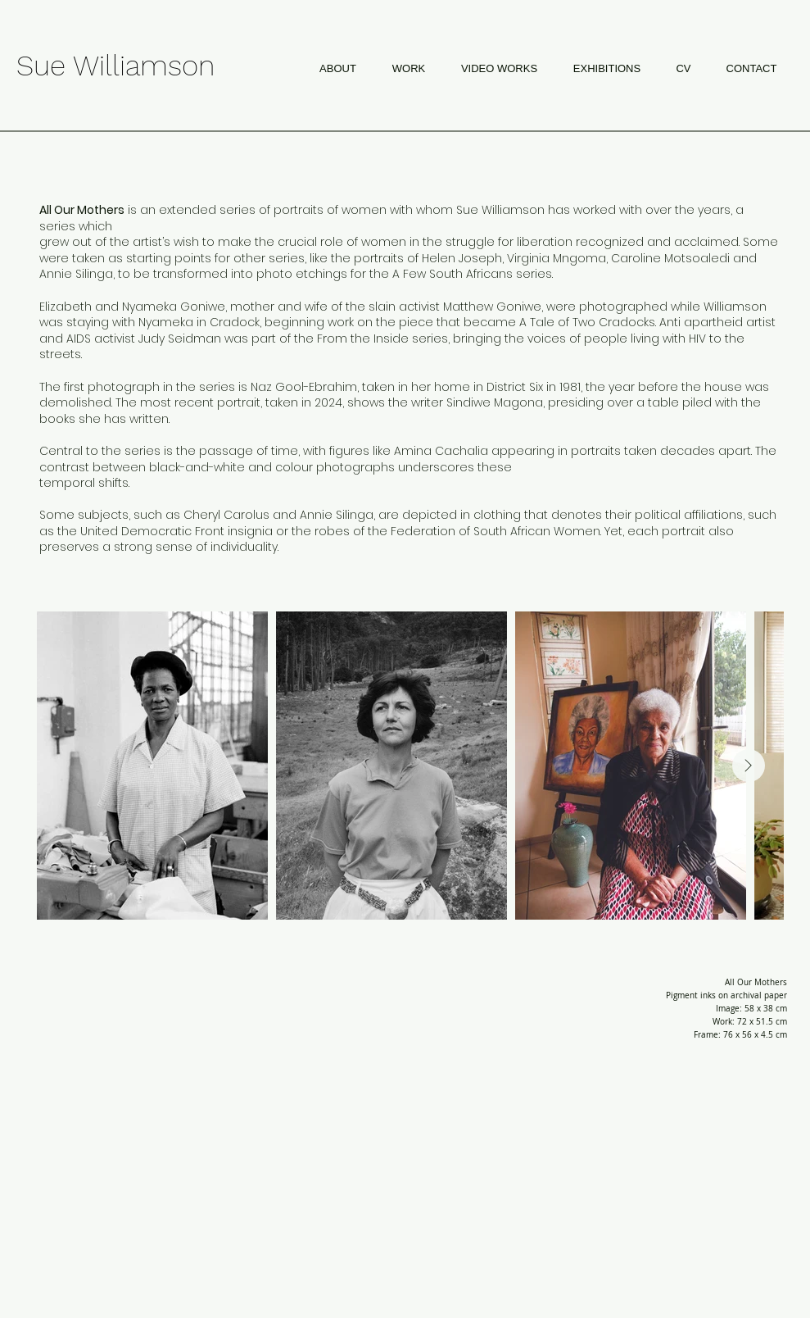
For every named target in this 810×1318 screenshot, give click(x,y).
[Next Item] (748, 765)
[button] (408, 69)
